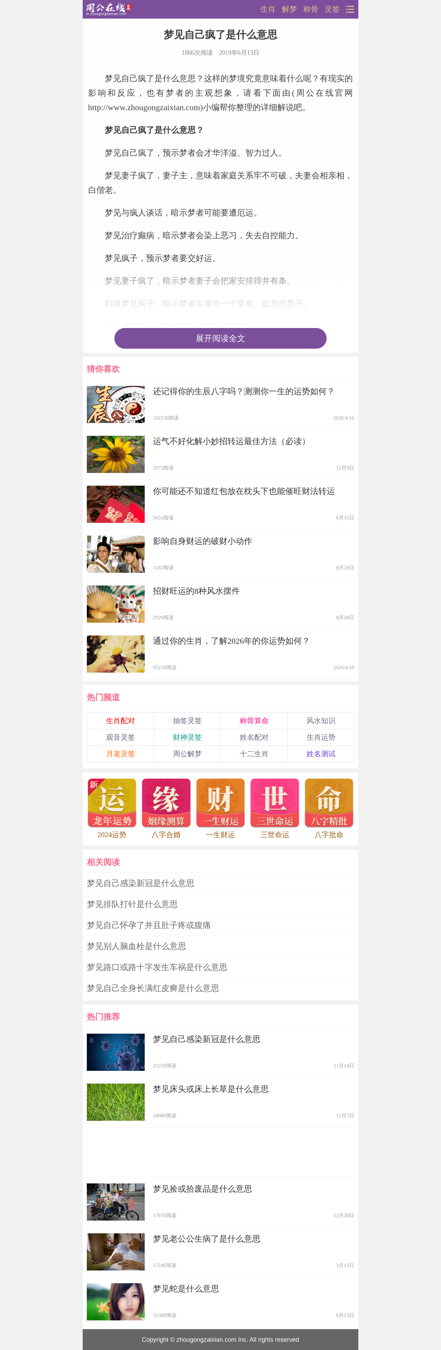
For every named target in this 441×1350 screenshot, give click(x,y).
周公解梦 (187, 754)
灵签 (332, 9)
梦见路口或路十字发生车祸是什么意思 (157, 967)
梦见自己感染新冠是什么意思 (140, 883)
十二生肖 (254, 754)
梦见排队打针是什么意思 (132, 904)
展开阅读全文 (220, 338)
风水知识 (321, 721)
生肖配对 (120, 721)
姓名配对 (254, 737)
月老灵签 (120, 754)
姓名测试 (321, 754)
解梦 (289, 9)
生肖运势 (321, 737)
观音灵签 (120, 737)
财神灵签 (187, 737)
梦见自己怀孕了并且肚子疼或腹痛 (149, 925)
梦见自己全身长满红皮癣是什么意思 (153, 988)
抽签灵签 (187, 721)
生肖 (268, 9)
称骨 (310, 9)
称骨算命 (254, 721)
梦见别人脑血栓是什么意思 (136, 946)
